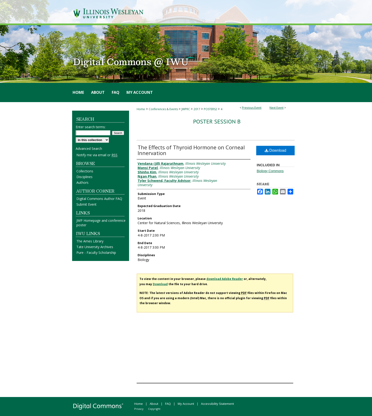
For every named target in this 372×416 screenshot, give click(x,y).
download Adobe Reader (224, 279)
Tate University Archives (94, 247)
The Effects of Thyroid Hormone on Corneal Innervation (191, 150)
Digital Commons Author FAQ (99, 198)
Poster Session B (217, 121)
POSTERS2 (211, 109)
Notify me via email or (96, 155)
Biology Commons (270, 171)
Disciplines (84, 177)
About (154, 404)
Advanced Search (89, 148)
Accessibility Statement (217, 404)
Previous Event (251, 108)
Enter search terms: (91, 127)
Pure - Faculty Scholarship (96, 252)
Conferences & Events (164, 109)
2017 (197, 109)
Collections (84, 171)
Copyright (154, 409)
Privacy (139, 409)
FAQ (168, 404)
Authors (82, 182)
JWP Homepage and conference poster (101, 222)
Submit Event (86, 204)
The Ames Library (89, 241)
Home (141, 109)
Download (275, 150)
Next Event (277, 108)
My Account (186, 404)
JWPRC (186, 109)
